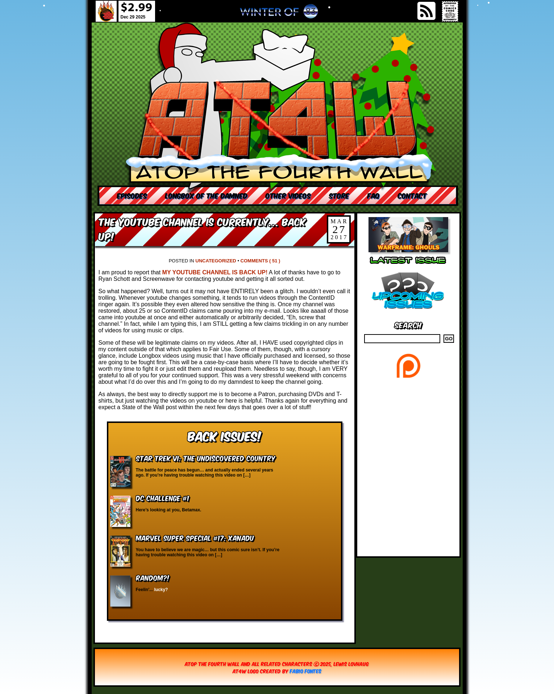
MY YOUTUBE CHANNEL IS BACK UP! (215, 272)
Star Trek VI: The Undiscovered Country (205, 458)
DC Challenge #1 (162, 498)
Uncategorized (215, 260)
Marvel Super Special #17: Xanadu (195, 538)
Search (408, 324)
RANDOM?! (153, 577)
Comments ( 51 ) (260, 260)
